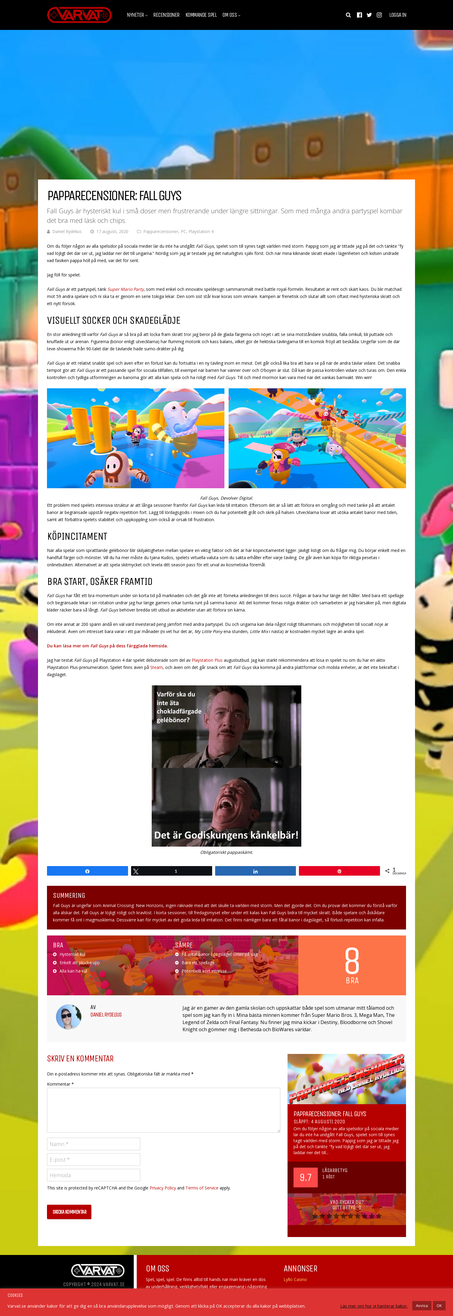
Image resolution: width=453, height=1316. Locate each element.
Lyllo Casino (295, 1279)
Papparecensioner (160, 231)
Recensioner (166, 15)
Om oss (229, 15)
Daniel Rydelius (67, 231)
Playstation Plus (207, 660)
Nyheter (135, 15)
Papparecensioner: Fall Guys (330, 1114)
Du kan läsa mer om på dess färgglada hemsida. (107, 646)
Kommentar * (60, 1084)
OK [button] (439, 1305)
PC (183, 231)
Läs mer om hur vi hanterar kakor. (374, 1306)
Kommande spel (201, 15)
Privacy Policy (163, 1188)
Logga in (397, 15)
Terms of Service (202, 1188)
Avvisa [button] (422, 1305)
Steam (156, 667)
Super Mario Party (125, 289)
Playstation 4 (201, 231)
